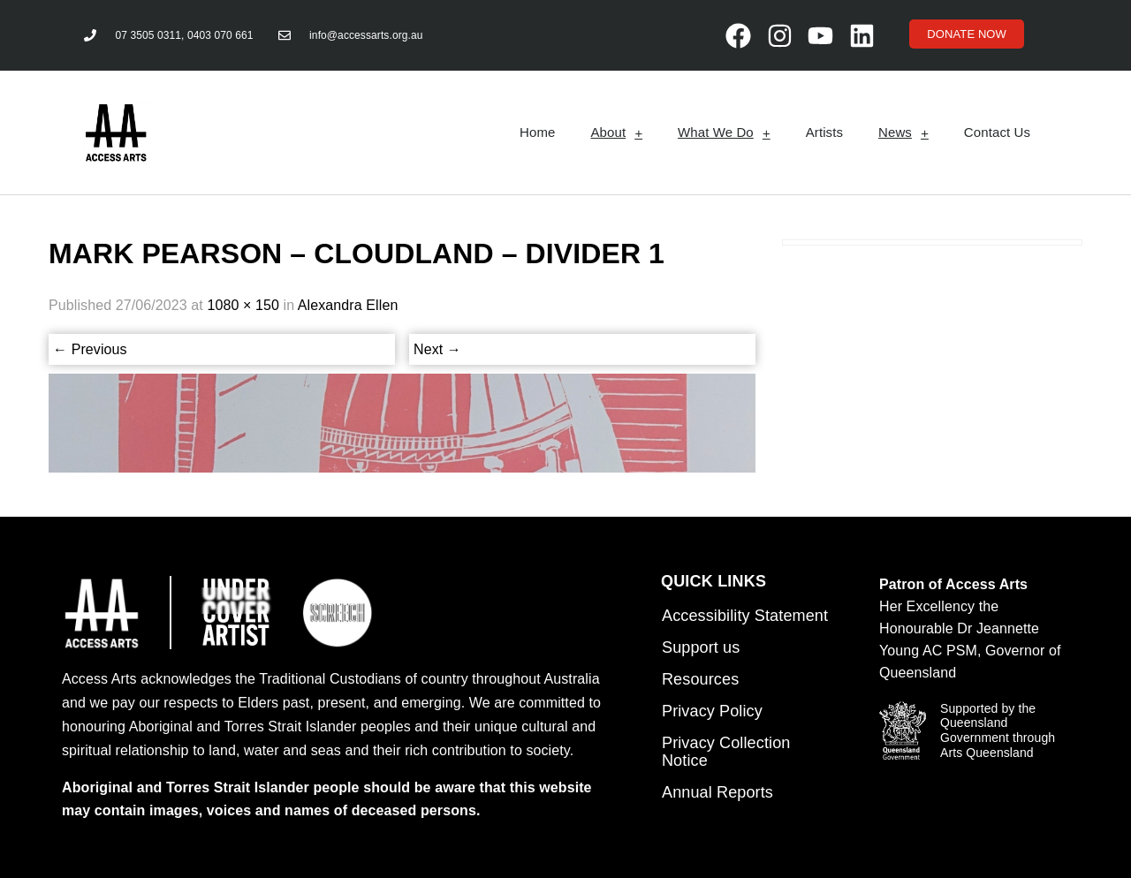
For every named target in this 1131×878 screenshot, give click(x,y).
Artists (824, 132)
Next (437, 349)
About (616, 132)
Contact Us (997, 132)
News (903, 132)
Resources (700, 679)
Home (537, 132)
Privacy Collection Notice (726, 751)
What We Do (724, 132)
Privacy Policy (712, 711)
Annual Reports (717, 792)
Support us (701, 647)
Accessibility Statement (745, 615)
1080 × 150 (243, 305)
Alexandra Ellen (348, 305)
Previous (90, 349)
